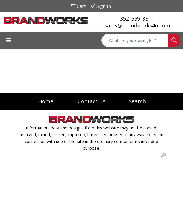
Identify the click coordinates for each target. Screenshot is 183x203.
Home (45, 101)
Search (137, 101)
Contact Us (91, 101)
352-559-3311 (137, 18)
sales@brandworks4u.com (137, 25)
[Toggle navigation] (9, 40)
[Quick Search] (134, 40)
